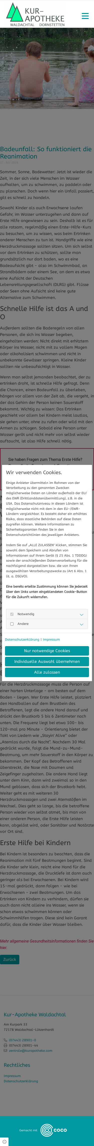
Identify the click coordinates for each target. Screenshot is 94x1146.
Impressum (51, 639)
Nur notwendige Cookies (47, 650)
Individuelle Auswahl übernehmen (47, 661)
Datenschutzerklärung (22, 639)
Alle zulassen (47, 672)
